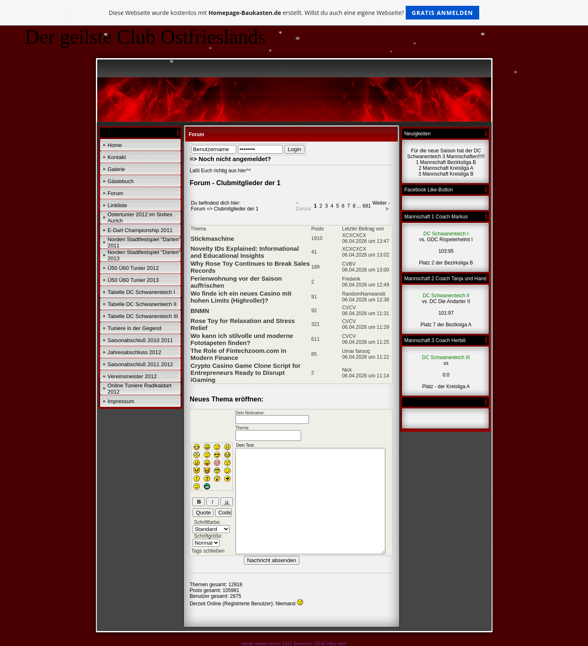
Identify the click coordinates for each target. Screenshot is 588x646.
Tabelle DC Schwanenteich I (141, 292)
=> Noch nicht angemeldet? (230, 158)
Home (115, 145)
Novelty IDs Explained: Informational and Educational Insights (245, 252)
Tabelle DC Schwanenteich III (143, 316)
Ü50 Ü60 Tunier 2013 (133, 280)
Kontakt (117, 157)
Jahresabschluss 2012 (134, 352)
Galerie (116, 169)
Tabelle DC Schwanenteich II (142, 304)
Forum (115, 193)
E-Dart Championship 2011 (140, 230)
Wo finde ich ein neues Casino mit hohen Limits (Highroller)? (241, 297)
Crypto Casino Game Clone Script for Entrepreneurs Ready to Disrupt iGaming (246, 372)
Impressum (121, 401)
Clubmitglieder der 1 (236, 209)
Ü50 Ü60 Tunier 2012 (133, 268)
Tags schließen (208, 551)
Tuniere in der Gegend (135, 328)
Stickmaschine (212, 238)
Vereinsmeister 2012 (132, 376)
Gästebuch (121, 181)
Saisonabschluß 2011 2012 (140, 364)
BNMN (200, 310)
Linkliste (117, 205)
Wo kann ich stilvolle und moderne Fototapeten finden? (242, 339)
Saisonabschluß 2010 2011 (140, 340)
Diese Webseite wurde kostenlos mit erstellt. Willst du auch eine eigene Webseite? (294, 13)
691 (367, 206)
